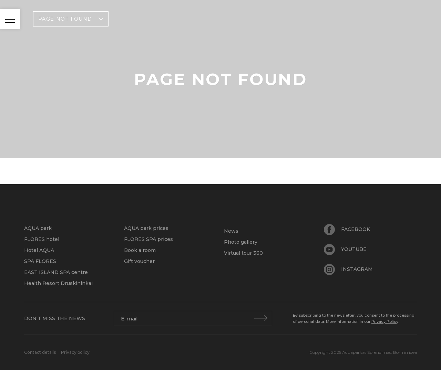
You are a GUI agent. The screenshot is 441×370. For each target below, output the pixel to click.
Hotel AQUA (39, 250)
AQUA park (38, 228)
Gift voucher (139, 261)
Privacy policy (75, 352)
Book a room (140, 250)
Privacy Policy (384, 321)
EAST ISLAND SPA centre (56, 272)
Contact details (40, 352)
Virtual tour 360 (243, 253)
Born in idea (405, 352)
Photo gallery (240, 242)
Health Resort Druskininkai (58, 283)
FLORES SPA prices (148, 239)
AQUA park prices (146, 228)
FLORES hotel (41, 239)
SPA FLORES (40, 261)
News (231, 231)
